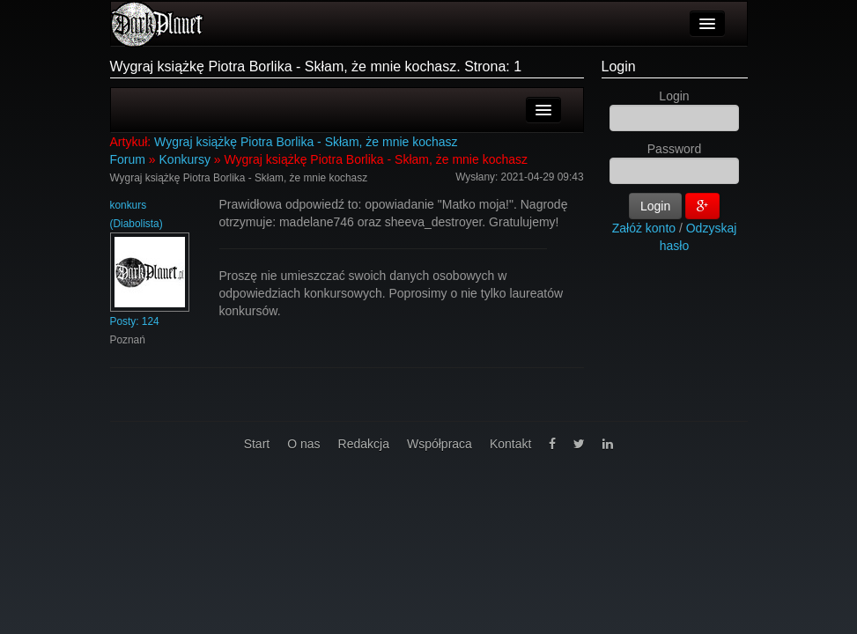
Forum (127, 159)
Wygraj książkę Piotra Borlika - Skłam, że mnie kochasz (306, 142)
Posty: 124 (134, 321)
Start (257, 444)
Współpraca (439, 444)
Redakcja (363, 444)
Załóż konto (644, 228)
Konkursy (185, 159)
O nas (303, 444)
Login (619, 66)
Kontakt (510, 444)
